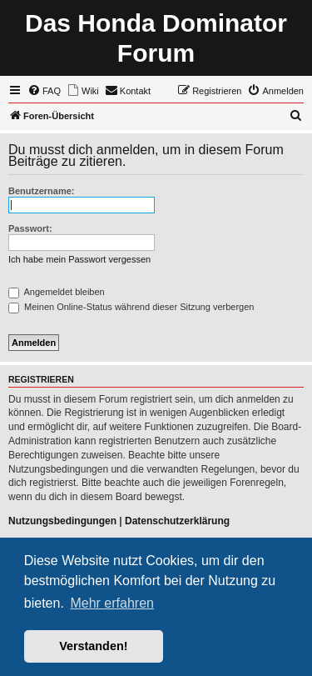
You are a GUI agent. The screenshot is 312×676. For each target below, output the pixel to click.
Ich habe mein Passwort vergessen (79, 259)
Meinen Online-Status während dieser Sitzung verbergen (131, 307)
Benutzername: (41, 191)
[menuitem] (44, 91)
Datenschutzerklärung (177, 521)
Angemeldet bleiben (56, 292)
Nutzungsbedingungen (62, 521)
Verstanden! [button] (93, 646)
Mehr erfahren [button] (112, 603)
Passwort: (30, 228)
